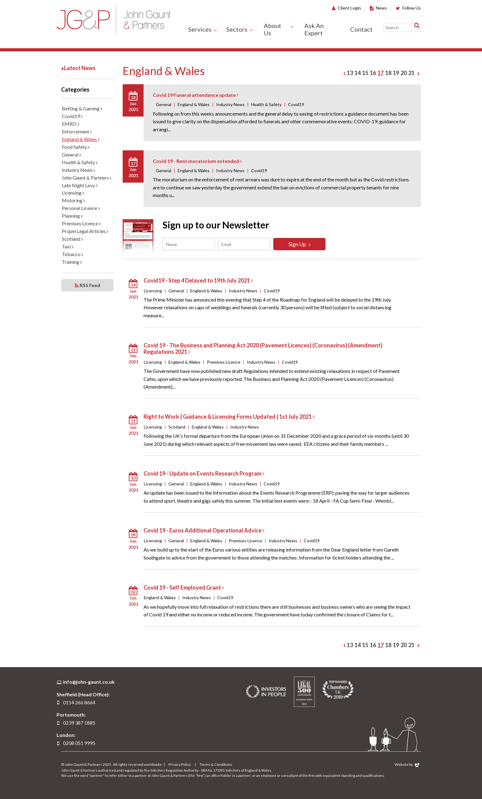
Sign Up (299, 244)
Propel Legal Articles (85, 231)
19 (396, 72)
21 (411, 72)
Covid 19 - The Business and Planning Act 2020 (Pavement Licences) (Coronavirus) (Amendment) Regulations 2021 (263, 348)
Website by (407, 764)
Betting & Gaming (82, 108)
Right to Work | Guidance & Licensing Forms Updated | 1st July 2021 (229, 416)
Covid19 (72, 116)
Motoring (73, 200)
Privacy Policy (179, 764)
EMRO (70, 124)
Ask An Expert (314, 29)
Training (72, 262)
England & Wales (81, 139)
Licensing (73, 193)
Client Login (346, 7)
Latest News (78, 68)
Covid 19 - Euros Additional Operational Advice (204, 530)
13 (350, 72)
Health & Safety (80, 162)
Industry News (78, 170)
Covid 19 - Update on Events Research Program (204, 473)
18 (388, 72)
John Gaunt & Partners (114, 19)
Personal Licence (81, 208)
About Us (272, 29)
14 (357, 72)
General (71, 154)
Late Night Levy (80, 185)
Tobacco (72, 254)
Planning (72, 216)
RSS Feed (87, 285)
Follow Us (408, 7)
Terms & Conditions (216, 764)
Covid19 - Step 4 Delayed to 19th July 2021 (198, 280)
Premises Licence (81, 223)
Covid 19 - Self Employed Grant (184, 587)
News (378, 7)
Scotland (72, 239)
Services (199, 29)
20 (404, 72)
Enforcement (77, 131)
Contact (361, 29)
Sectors (236, 29)
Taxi (67, 246)
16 (373, 72)
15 (365, 72)
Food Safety (76, 147)
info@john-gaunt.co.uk (89, 682)
